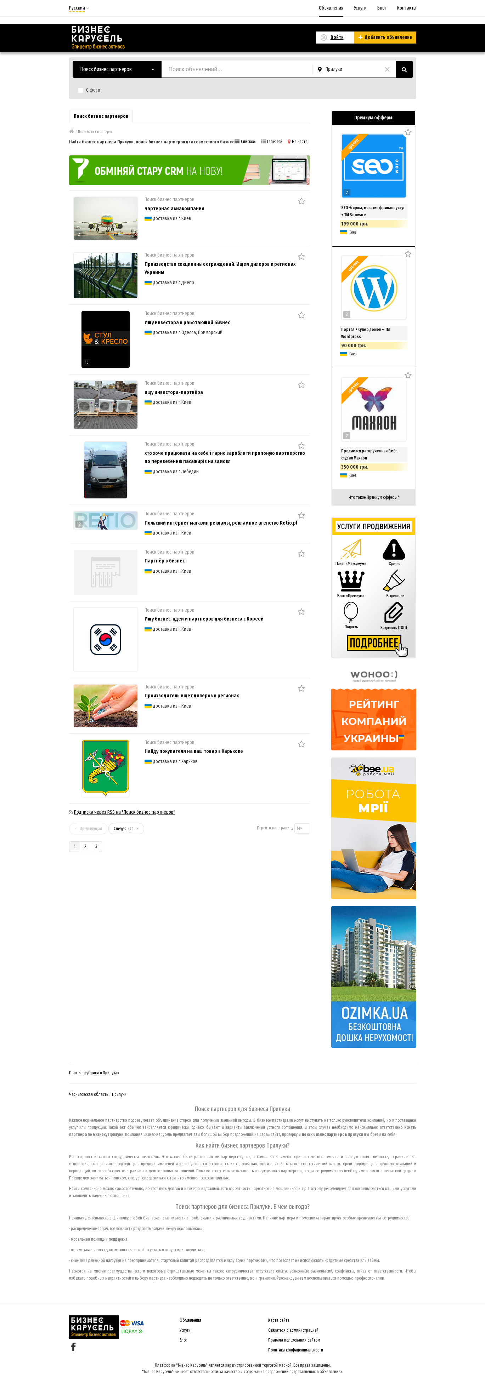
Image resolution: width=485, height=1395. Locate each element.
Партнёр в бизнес (165, 561)
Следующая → (126, 828)
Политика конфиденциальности (295, 1350)
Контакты (406, 8)
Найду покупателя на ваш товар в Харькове (194, 751)
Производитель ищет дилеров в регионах (192, 695)
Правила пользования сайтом (294, 1340)
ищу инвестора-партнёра (174, 392)
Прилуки (119, 1094)
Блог (382, 8)
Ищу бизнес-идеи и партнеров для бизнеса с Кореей (204, 619)
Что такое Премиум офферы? (374, 497)
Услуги (360, 8)
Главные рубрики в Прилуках (94, 1072)
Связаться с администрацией (293, 1330)
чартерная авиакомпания (174, 208)
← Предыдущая (88, 828)
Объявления (331, 8)
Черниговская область (88, 1094)
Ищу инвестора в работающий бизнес (187, 322)
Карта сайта (278, 1320)
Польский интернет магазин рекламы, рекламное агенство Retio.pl (221, 523)
